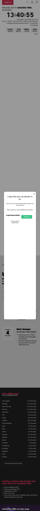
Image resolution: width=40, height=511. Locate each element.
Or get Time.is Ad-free (13, 215)
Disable (26, 217)
